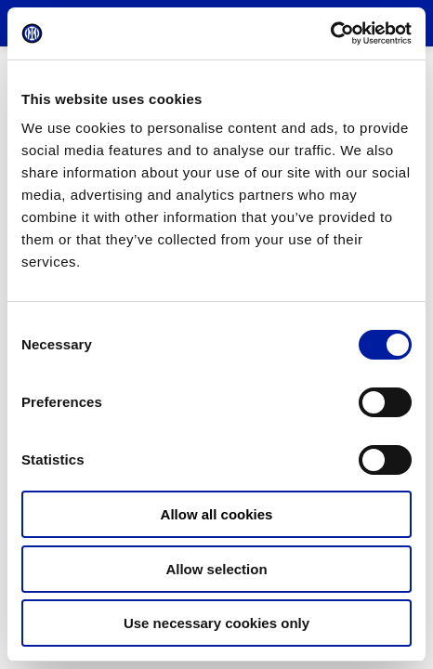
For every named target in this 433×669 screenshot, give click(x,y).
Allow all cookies (217, 514)
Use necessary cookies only (216, 623)
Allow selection (216, 569)
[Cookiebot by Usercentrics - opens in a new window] (330, 33)
